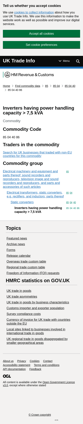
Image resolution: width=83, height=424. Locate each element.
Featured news (17, 238)
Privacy (21, 361)
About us (8, 361)
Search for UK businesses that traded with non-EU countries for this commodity (37, 154)
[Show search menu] (78, 61)
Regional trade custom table (26, 267)
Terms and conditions (46, 365)
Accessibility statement (16, 365)
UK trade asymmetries (22, 296)
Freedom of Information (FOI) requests (33, 273)
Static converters (22, 202)
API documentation (14, 369)
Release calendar (19, 255)
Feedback (35, 369)
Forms (11, 250)
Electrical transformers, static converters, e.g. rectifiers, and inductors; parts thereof (35, 194)
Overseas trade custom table (26, 261)
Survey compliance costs (24, 314)
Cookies (35, 361)
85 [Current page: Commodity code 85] (46, 85)
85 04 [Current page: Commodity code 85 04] (56, 85)
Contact (47, 361)
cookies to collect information (34, 12)
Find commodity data (27, 85)
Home (6, 85)
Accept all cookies (41, 33)
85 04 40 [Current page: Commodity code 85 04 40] (70, 85)
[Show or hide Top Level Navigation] (64, 61)
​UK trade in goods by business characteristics (38, 302)
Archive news (16, 244)
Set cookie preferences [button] (41, 44)
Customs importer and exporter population (35, 308)
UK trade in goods (19, 290)
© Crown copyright (40, 414)
